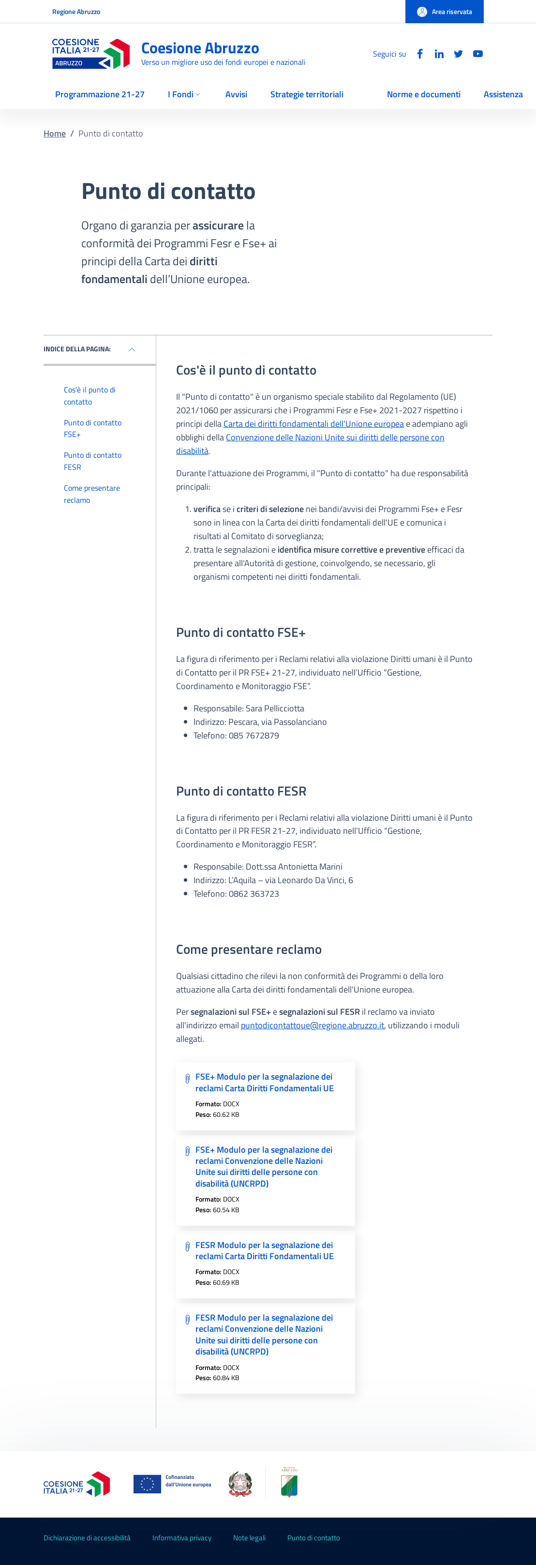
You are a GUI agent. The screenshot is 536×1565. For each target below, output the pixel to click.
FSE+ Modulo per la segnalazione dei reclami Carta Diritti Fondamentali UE (264, 1082)
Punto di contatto (313, 1537)
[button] (444, 11)
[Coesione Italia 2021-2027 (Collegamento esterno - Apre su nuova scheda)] (77, 1484)
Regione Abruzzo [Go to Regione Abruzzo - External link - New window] (76, 11)
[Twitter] (454, 54)
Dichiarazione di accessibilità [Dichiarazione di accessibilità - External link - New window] (87, 1537)
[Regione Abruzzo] (280, 1484)
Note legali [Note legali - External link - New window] (249, 1537)
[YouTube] (474, 54)
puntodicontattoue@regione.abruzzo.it (312, 1025)
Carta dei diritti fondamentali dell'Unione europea (313, 423)
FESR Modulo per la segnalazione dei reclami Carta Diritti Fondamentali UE (264, 1250)
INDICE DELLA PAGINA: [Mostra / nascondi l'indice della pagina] (77, 349)
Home (55, 133)
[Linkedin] (435, 54)
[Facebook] (416, 54)
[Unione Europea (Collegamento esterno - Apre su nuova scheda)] (175, 1484)
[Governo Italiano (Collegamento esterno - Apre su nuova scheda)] (240, 1484)
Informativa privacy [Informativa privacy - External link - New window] (181, 1537)
